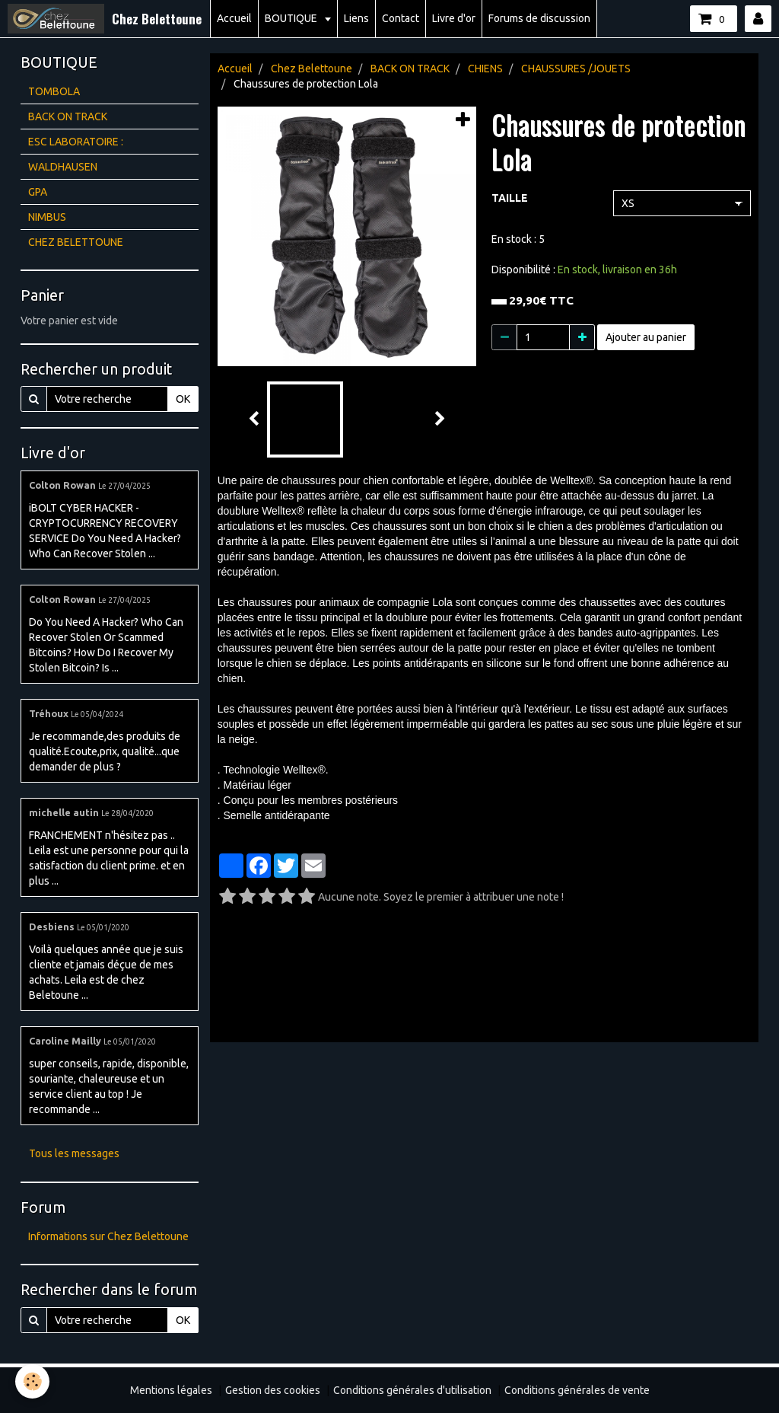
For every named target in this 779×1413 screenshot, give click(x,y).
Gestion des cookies (272, 1390)
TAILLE (509, 198)
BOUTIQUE (292, 18)
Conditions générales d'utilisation (412, 1390)
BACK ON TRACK (410, 68)
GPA (37, 192)
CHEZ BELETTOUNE (75, 242)
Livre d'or (453, 18)
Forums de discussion (539, 18)
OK (183, 399)
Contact (400, 18)
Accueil (234, 18)
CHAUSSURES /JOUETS (576, 68)
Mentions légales (171, 1390)
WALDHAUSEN (62, 167)
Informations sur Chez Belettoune (108, 1236)
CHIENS (485, 68)
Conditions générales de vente (577, 1390)
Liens (356, 18)
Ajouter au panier (646, 337)
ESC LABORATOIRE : (75, 142)
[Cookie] (32, 1381)
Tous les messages (74, 1153)
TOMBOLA (54, 91)
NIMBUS (47, 217)
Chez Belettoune (311, 68)
